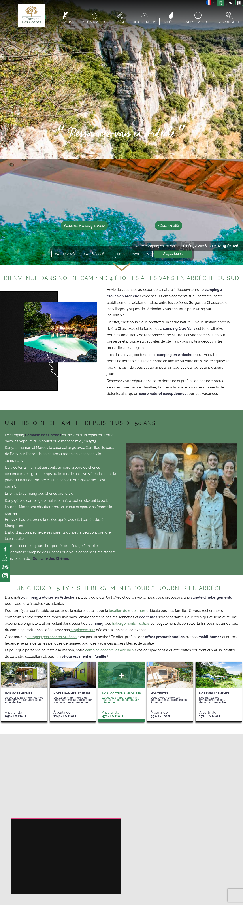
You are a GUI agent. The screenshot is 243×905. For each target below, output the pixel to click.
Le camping (65, 21)
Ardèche (170, 21)
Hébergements (144, 21)
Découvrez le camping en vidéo (84, 225)
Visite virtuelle (168, 225)
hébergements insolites (130, 623)
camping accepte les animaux (109, 650)
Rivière (120, 21)
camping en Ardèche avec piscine (66, 750)
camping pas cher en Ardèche (52, 637)
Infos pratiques (197, 21)
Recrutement (228, 21)
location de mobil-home (128, 611)
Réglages (95, 868)
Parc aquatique (94, 21)
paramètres (30, 888)
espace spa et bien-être (73, 833)
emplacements (82, 630)
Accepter (67, 868)
